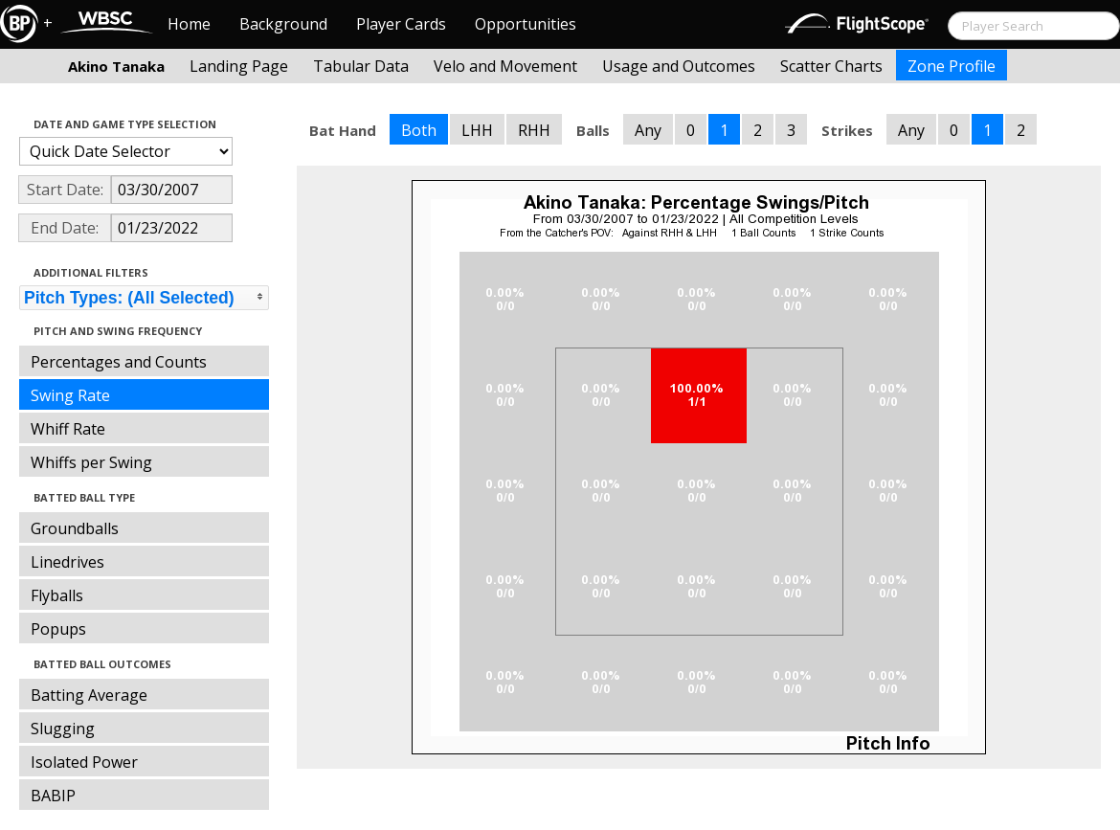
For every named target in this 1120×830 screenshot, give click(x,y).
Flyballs (57, 595)
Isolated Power (84, 762)
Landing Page (239, 66)
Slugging (63, 728)
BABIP (53, 795)
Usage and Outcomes (678, 66)
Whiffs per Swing (91, 462)
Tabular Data (361, 66)
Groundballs (75, 528)
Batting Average (89, 695)
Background (283, 23)
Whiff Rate (68, 428)
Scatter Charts (831, 66)
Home (189, 23)
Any (648, 130)
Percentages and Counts (119, 361)
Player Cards (401, 23)
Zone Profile (951, 66)
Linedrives (67, 561)
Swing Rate (70, 395)
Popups (58, 628)
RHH (534, 130)
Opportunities (525, 23)
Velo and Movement (505, 66)
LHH (477, 130)
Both (419, 130)
